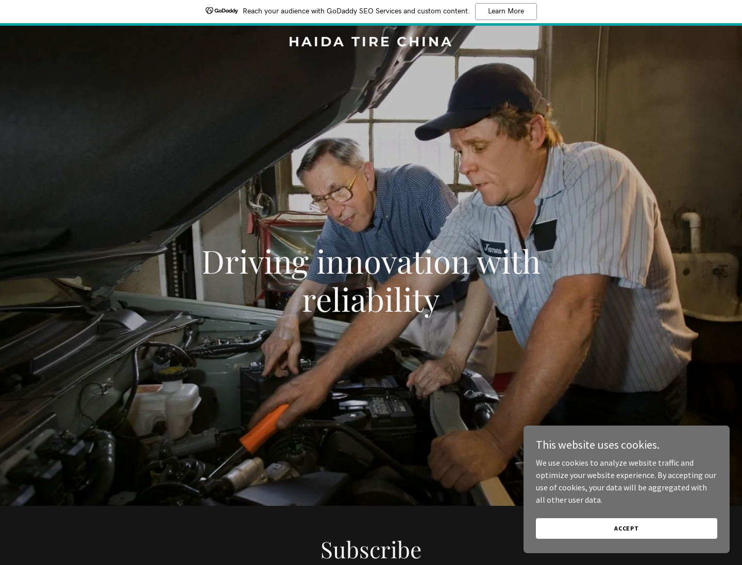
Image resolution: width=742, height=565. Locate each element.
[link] (371, 43)
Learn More (506, 11)
